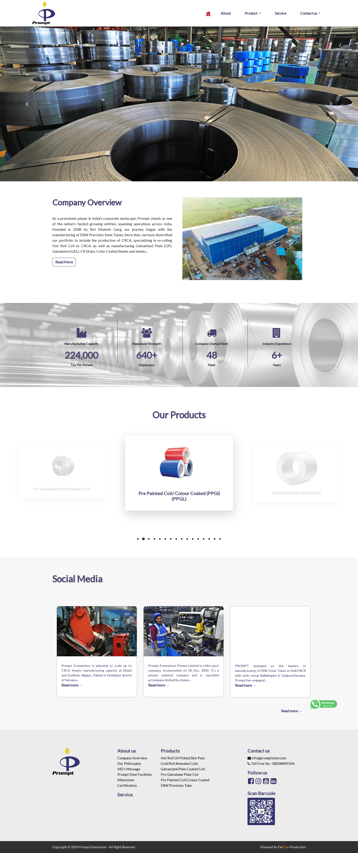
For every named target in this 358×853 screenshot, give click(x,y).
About (226, 13)
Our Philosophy (129, 763)
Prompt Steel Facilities (134, 774)
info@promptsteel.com (266, 758)
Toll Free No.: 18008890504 (271, 763)
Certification (127, 785)
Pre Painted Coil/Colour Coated (185, 780)
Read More (64, 262)
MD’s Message (128, 769)
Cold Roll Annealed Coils (179, 763)
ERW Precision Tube (176, 785)
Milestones (125, 780)
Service (280, 13)
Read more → (72, 685)
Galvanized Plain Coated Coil (183, 769)
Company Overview (132, 758)
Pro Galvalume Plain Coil (179, 774)
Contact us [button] (308, 13)
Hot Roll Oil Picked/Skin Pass (183, 758)
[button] (27, 103)
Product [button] (251, 13)
